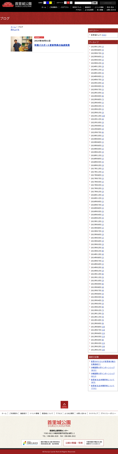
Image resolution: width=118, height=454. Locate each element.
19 (103, 346)
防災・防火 (110, 7)
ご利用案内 (53, 7)
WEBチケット (77, 7)
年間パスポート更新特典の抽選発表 (52, 45)
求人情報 (100, 10)
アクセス (78, 10)
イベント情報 (99, 7)
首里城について (47, 413)
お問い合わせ (111, 10)
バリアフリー (65, 7)
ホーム (44, 7)
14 (103, 330)
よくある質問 (89, 10)
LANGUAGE (108, 3)
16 (103, 349)
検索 (94, 3)
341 (104, 35)
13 (103, 333)
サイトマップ (93, 413)
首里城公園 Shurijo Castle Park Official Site (17, 4)
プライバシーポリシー (108, 413)
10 (103, 115)
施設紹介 (88, 7)
